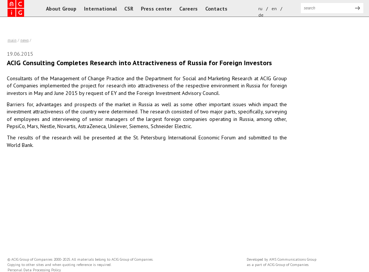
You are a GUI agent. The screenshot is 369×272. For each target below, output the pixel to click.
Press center (156, 8)
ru (260, 8)
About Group (61, 8)
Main (12, 40)
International (100, 8)
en (274, 8)
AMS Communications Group (292, 259)
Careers (188, 8)
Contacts (216, 8)
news (24, 40)
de (261, 15)
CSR (128, 8)
